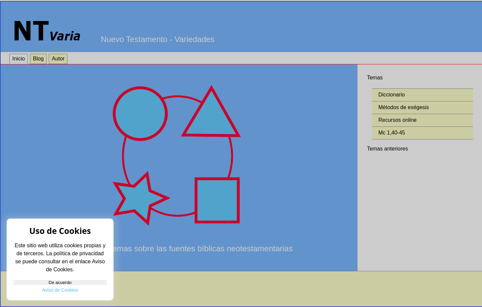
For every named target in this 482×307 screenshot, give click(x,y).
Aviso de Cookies (60, 290)
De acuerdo (60, 273)
